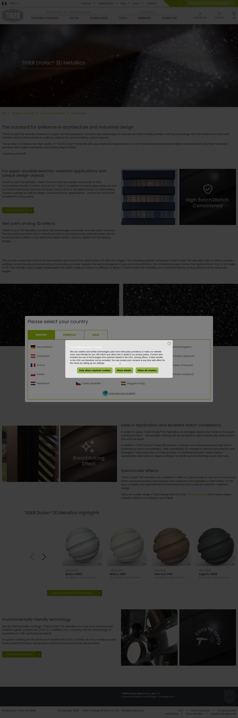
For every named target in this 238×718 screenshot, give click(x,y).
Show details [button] (124, 370)
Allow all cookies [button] (147, 370)
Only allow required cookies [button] (95, 370)
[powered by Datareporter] (169, 345)
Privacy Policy (112, 363)
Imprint (124, 363)
